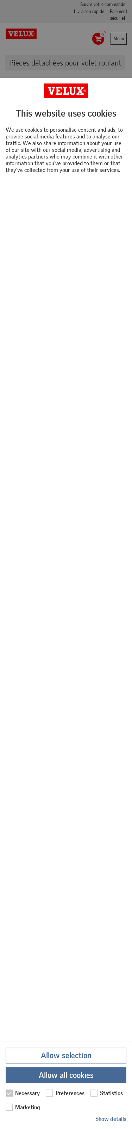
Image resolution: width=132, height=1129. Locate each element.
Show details (110, 1119)
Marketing (23, 1107)
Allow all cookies (66, 1075)
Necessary (23, 1093)
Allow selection (66, 1055)
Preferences (65, 1093)
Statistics (106, 1093)
